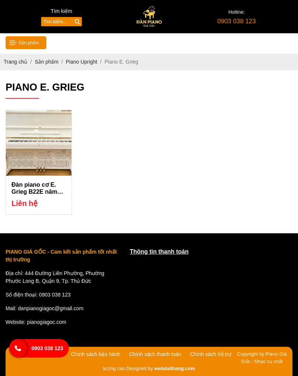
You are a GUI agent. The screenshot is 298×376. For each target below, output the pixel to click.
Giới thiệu (106, 42)
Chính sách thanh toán (155, 354)
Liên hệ (255, 42)
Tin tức (182, 42)
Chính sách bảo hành (95, 354)
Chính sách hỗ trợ (210, 354)
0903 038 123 (47, 348)
